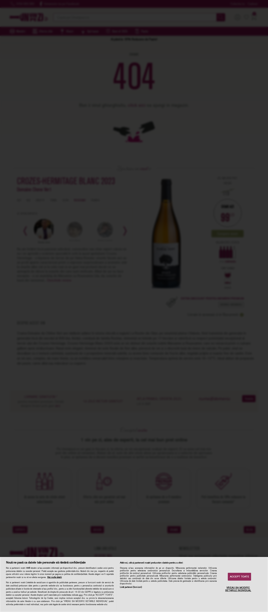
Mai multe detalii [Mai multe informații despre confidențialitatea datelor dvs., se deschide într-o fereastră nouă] (54, 577)
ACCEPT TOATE (239, 576)
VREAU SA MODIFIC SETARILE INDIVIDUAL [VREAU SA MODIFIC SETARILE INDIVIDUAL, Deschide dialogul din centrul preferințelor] (238, 589)
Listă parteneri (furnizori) (131, 587)
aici (81, 594)
